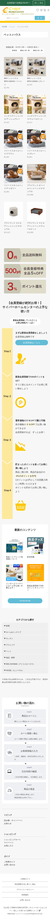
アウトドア (9, 645)
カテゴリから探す (25, 619)
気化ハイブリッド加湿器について (14, 558)
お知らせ (7, 823)
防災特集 (31, 557)
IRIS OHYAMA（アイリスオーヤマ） (19, 664)
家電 (7, 626)
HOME (4, 27)
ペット (12, 27)
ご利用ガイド (9, 862)
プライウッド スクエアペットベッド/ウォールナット (36, 226)
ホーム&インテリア (12, 632)
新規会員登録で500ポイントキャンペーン (35, 587)
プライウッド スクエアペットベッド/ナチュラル (13, 226)
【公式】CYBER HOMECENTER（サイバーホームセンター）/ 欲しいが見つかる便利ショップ (25, 909)
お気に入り (8, 845)
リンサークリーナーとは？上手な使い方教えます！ (14, 585)
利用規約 (25, 895)
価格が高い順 (25, 50)
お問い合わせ (9, 865)
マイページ (8, 842)
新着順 (14, 50)
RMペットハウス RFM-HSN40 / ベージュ (13, 81)
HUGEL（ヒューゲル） (14, 670)
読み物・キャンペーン (13, 820)
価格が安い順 (38, 50)
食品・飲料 (9, 657)
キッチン (8, 638)
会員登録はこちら (31, 342)
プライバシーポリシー (25, 890)
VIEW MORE (25, 601)
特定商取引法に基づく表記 (25, 884)
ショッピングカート (12, 839)
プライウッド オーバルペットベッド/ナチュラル (36, 188)
